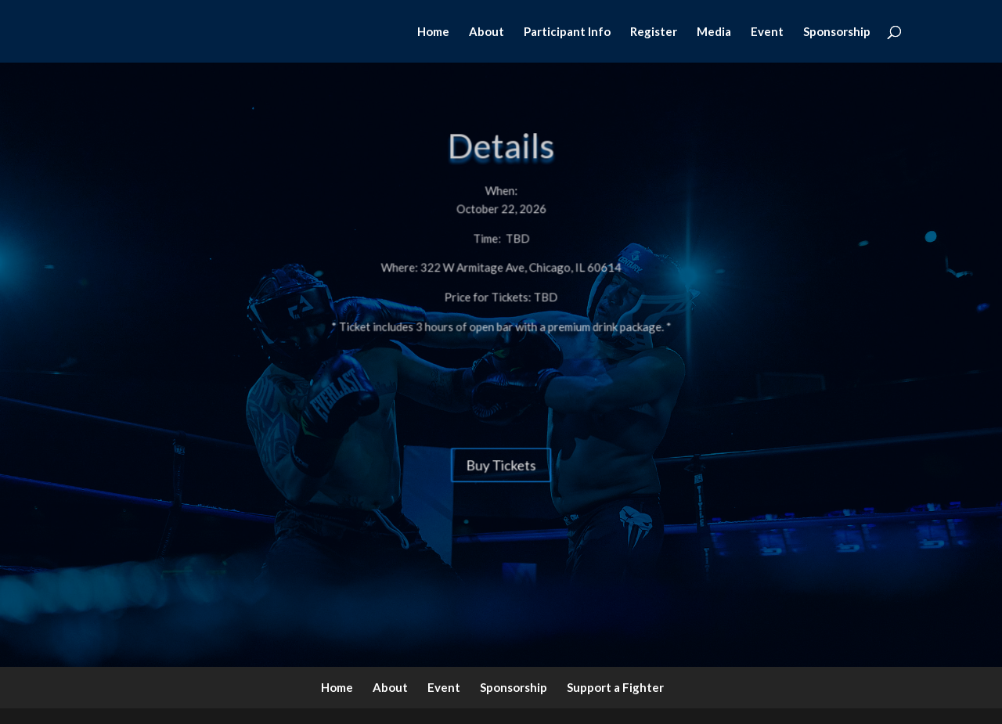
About (486, 32)
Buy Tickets (500, 450)
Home (433, 32)
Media (714, 32)
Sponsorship (836, 32)
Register (653, 32)
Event (767, 32)
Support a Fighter (615, 687)
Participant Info (567, 32)
